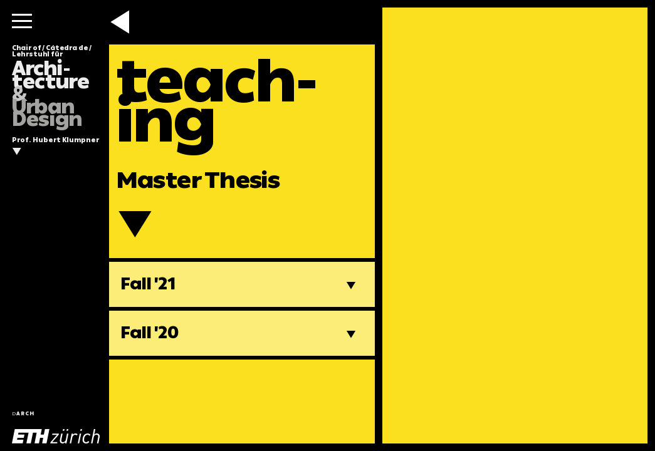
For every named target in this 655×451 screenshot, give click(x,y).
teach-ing (217, 101)
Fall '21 (148, 284)
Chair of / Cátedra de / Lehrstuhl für (52, 86)
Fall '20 (150, 333)
